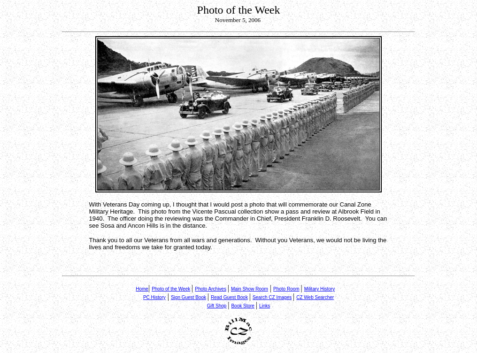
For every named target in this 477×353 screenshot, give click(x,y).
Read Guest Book (229, 297)
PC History (154, 297)
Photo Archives (210, 289)
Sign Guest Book (188, 297)
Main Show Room (249, 289)
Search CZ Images (272, 297)
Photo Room (286, 289)
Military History (319, 289)
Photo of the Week (171, 289)
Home (142, 289)
